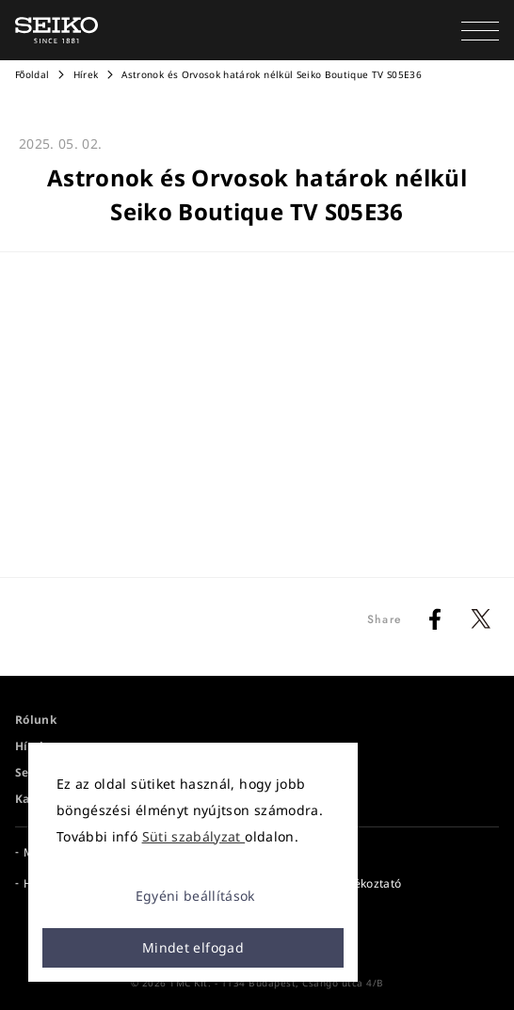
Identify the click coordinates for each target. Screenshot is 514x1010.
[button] (480, 30)
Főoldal (32, 74)
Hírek (86, 74)
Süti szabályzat (194, 836)
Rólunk (35, 720)
